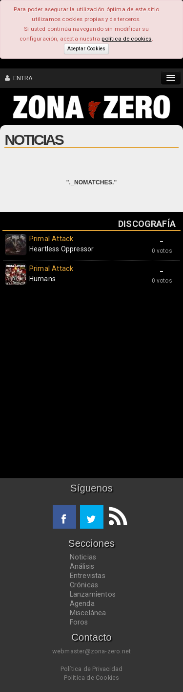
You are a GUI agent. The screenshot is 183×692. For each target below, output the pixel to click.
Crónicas (84, 585)
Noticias (83, 557)
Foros (79, 622)
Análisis (82, 566)
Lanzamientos (93, 594)
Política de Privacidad (91, 668)
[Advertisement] (91, 384)
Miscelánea (88, 613)
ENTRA (19, 78)
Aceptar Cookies (86, 48)
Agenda (82, 603)
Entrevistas (87, 576)
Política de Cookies (92, 677)
